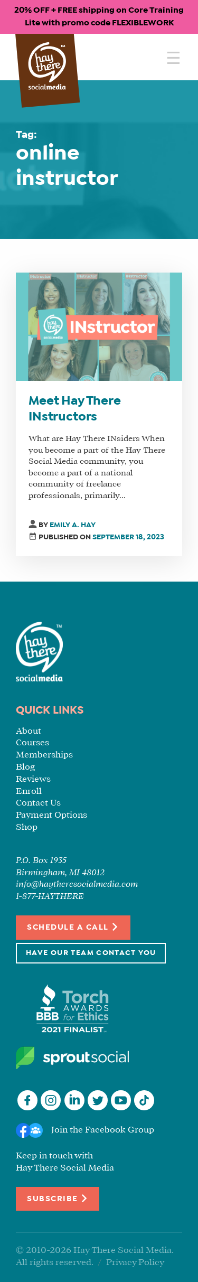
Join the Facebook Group (102, 1130)
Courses (32, 743)
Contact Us (38, 803)
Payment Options (51, 815)
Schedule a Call (73, 927)
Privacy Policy (135, 1263)
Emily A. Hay (73, 525)
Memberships (44, 755)
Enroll (29, 792)
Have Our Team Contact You (91, 953)
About (28, 731)
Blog (25, 767)
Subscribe (57, 1198)
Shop (26, 827)
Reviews (33, 779)
